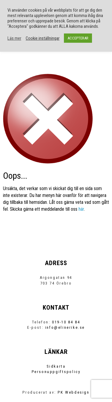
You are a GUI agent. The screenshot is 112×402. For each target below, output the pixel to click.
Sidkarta (56, 366)
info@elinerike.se (65, 327)
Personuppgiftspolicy (56, 371)
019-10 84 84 (66, 322)
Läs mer (14, 38)
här (81, 209)
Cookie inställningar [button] (42, 38)
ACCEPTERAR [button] (77, 38)
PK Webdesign (73, 392)
